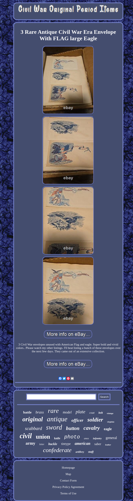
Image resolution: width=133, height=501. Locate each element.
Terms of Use (68, 493)
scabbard (33, 428)
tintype (66, 444)
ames (86, 438)
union (43, 436)
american (82, 443)
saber (97, 444)
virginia (110, 422)
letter (41, 444)
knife (57, 438)
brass (40, 412)
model (67, 412)
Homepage (68, 467)
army (30, 443)
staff (91, 451)
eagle (108, 429)
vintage (110, 413)
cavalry (92, 428)
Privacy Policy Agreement (68, 487)
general (111, 438)
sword (54, 427)
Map (68, 474)
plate (80, 411)
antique (57, 419)
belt (101, 412)
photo (72, 437)
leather (108, 445)
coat (92, 412)
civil (26, 436)
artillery (79, 451)
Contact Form (68, 480)
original (32, 419)
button (72, 428)
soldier (95, 419)
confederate (57, 450)
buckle (52, 444)
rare (53, 410)
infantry (97, 438)
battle (27, 412)
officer (77, 420)
